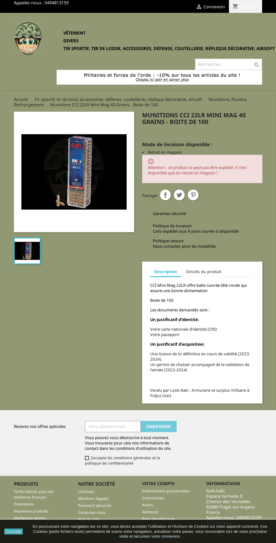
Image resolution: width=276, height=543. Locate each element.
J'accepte (13, 531)
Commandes (153, 497)
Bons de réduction (158, 518)
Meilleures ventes (30, 518)
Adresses (150, 511)
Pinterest (193, 195)
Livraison (86, 491)
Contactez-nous (92, 512)
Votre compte (158, 484)
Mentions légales (93, 498)
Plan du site (88, 519)
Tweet (179, 195)
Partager (165, 195)
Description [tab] (165, 271)
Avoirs (147, 504)
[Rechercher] (228, 64)
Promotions (24, 504)
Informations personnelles (166, 490)
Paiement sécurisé (94, 505)
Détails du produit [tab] (204, 271)
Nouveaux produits (31, 511)
